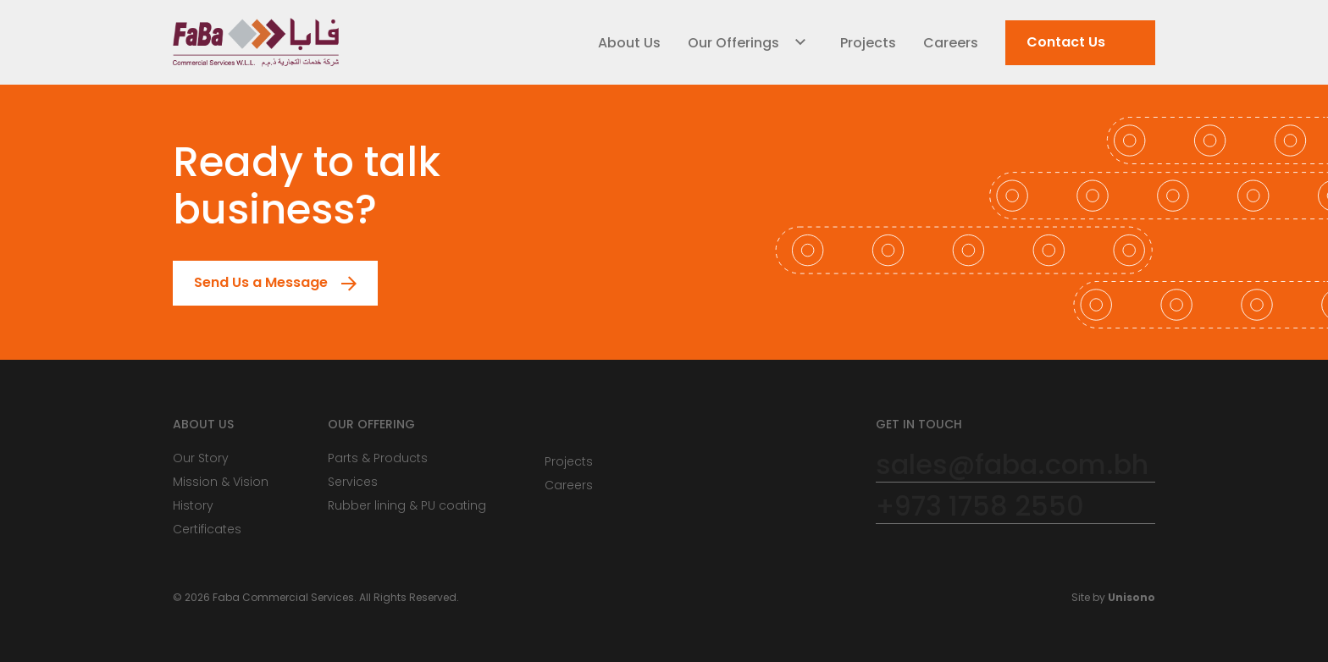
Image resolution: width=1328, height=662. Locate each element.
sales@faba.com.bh (1012, 465)
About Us (629, 42)
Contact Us (1055, 42)
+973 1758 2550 (980, 506)
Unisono (1131, 597)
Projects (868, 42)
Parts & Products (378, 458)
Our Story (201, 458)
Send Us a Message (251, 283)
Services (353, 481)
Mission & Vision (220, 481)
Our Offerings (733, 42)
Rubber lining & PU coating (407, 505)
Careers (950, 42)
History (193, 505)
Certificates (207, 529)
